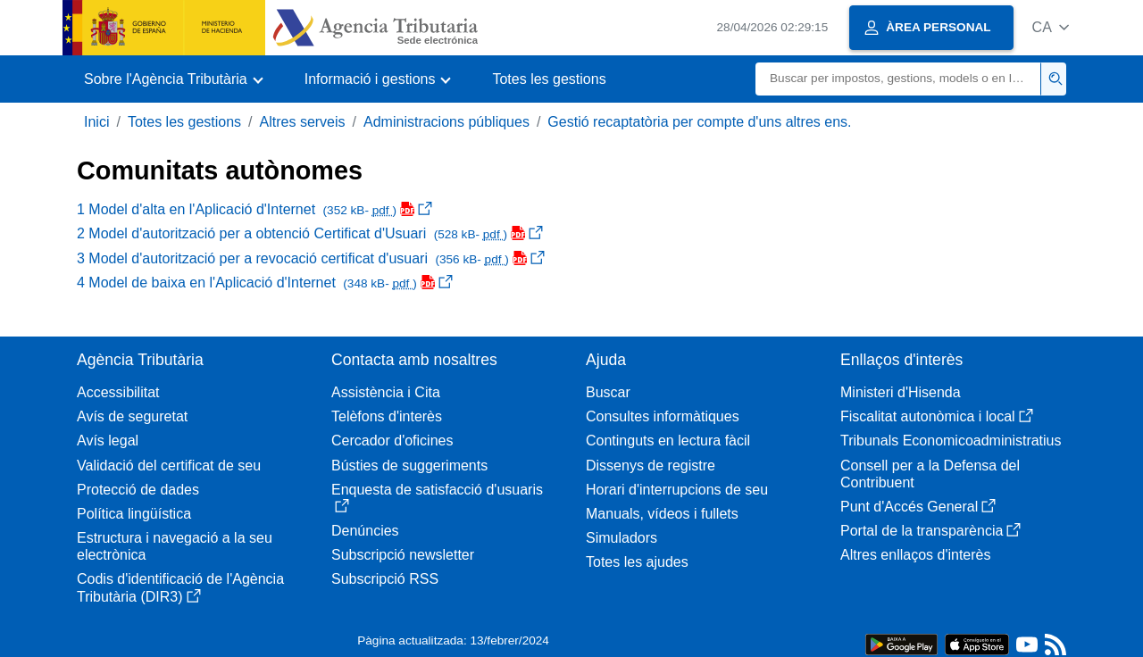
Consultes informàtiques (662, 416)
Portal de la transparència (930, 530)
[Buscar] (898, 79)
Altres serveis (303, 121)
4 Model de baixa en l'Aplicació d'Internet (265, 282)
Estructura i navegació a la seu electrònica (174, 546)
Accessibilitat (118, 392)
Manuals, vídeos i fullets (662, 513)
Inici (96, 121)
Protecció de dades (138, 489)
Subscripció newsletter (402, 554)
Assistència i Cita (385, 392)
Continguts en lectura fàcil (668, 440)
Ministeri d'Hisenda (900, 392)
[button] (1050, 27)
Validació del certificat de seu (169, 465)
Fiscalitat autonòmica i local (936, 416)
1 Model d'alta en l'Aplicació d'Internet (254, 209)
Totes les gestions (548, 79)
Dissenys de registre (650, 465)
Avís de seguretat (132, 416)
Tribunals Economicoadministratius (951, 440)
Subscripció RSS (384, 578)
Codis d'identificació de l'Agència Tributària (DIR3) (180, 587)
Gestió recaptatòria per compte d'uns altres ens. (699, 121)
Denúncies (365, 530)
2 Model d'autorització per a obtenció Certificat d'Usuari (310, 233)
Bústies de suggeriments (409, 465)
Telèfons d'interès (386, 416)
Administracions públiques (446, 121)
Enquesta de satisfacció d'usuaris (437, 497)
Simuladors (621, 537)
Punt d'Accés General (918, 506)
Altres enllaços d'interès (915, 554)
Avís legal (107, 440)
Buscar (608, 392)
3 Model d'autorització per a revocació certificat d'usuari (311, 258)
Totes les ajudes (637, 562)
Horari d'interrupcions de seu (677, 489)
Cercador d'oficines (392, 440)
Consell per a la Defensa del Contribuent (930, 474)
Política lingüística (134, 513)
